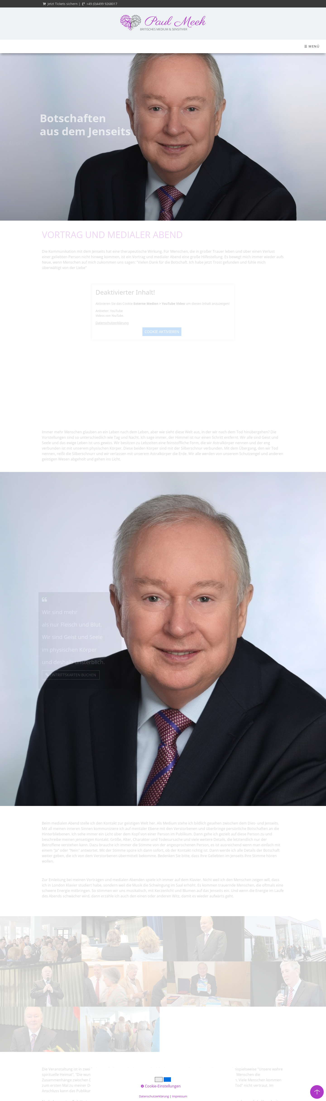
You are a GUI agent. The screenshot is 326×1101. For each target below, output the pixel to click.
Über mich (52, 46)
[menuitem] (17, 46)
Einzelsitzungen (270, 46)
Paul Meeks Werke (196, 46)
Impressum (179, 1096)
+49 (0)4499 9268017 (101, 4)
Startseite (17, 46)
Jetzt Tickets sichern (63, 4)
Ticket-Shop (93, 46)
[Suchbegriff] (311, 46)
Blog (236, 46)
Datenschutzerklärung (154, 1096)
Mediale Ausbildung (145, 46)
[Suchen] (322, 46)
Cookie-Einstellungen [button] (161, 1086)
